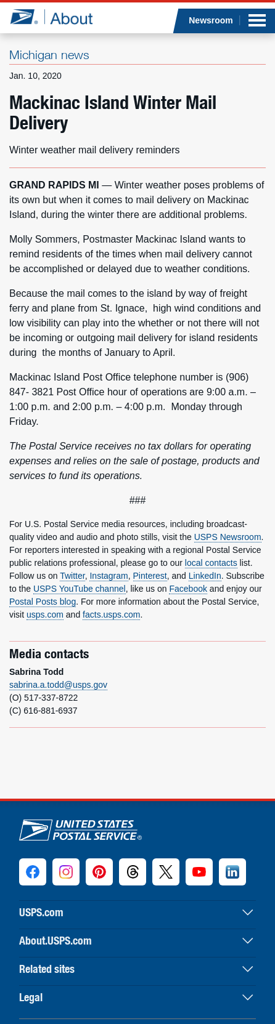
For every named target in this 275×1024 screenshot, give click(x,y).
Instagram (108, 576)
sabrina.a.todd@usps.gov (58, 685)
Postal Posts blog (42, 602)
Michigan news (49, 54)
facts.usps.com (111, 614)
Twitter (72, 576)
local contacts (211, 563)
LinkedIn (205, 576)
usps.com (45, 614)
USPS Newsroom (227, 537)
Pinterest (150, 576)
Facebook (188, 589)
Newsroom (211, 20)
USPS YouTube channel (79, 589)
